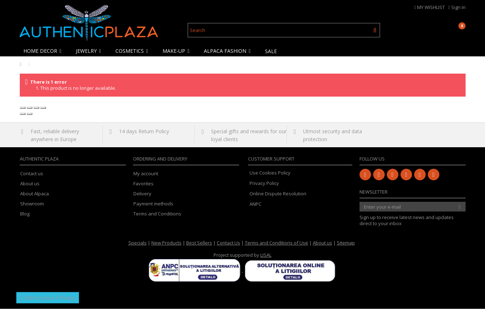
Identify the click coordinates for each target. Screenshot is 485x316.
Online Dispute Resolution (278, 201)
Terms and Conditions (157, 221)
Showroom (32, 211)
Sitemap (346, 250)
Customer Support (271, 166)
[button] (44, 51)
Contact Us (228, 250)
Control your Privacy (47, 305)
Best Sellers (199, 250)
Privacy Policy (264, 190)
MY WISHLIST (429, 7)
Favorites (143, 191)
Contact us (31, 181)
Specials (137, 250)
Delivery (142, 201)
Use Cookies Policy (270, 180)
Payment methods (153, 211)
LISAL (265, 262)
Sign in (457, 7)
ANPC (255, 211)
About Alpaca (34, 201)
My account (145, 181)
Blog (24, 221)
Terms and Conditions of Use (276, 250)
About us (30, 191)
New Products (166, 250)
